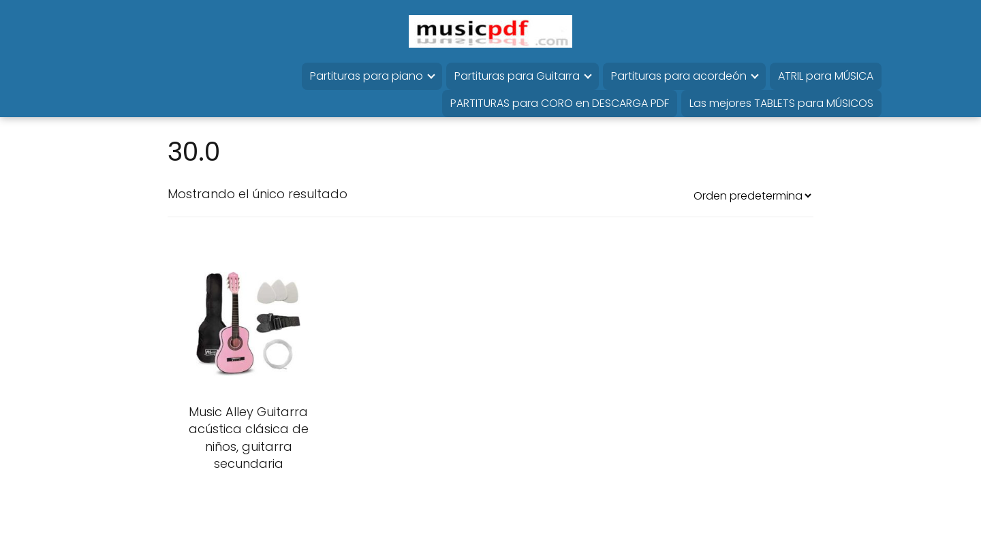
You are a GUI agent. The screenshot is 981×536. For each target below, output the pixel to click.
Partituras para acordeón (679, 76)
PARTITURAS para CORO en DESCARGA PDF (559, 103)
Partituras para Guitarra (517, 76)
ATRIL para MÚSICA (825, 76)
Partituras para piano (366, 76)
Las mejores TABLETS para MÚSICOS (781, 103)
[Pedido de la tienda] (752, 195)
